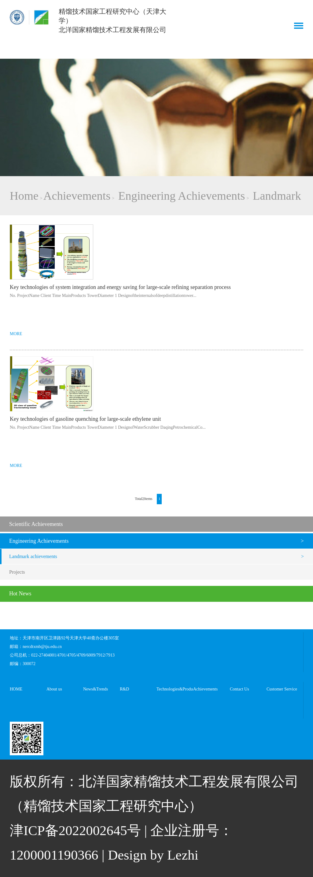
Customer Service (282, 689)
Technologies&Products (174, 689)
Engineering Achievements (181, 195)
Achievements (77, 195)
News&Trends (95, 689)
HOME (16, 689)
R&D (124, 689)
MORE (16, 333)
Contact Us (239, 689)
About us (54, 689)
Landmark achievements (33, 556)
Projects (17, 572)
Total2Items (143, 499)
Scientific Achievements (36, 524)
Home (24, 195)
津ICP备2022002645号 (75, 830)
